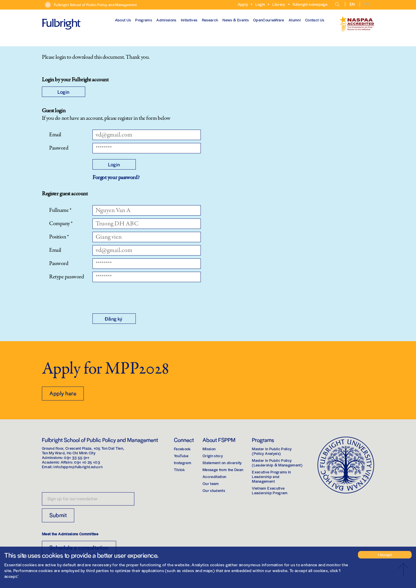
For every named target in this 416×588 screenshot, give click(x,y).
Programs (143, 20)
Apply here (62, 393)
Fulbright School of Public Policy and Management (95, 4)
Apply (243, 4)
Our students (214, 490)
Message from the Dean (223, 469)
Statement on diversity (222, 462)
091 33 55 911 (77, 457)
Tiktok (179, 469)
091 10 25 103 (87, 462)
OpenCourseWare (268, 20)
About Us (123, 20)
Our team (211, 483)
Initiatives (189, 20)
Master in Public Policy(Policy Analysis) (271, 451)
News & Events (235, 20)
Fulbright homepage (310, 4)
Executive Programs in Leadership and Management (271, 476)
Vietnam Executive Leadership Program (269, 490)
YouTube (181, 455)
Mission (209, 448)
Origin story (213, 455)
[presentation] (136, 296)
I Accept (385, 554)
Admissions (166, 20)
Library (278, 4)
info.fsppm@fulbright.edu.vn (77, 466)
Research (210, 20)
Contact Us (314, 20)
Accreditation (214, 476)
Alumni (295, 20)
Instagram (182, 462)
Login (260, 4)
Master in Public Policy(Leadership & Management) (277, 462)
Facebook (182, 448)
